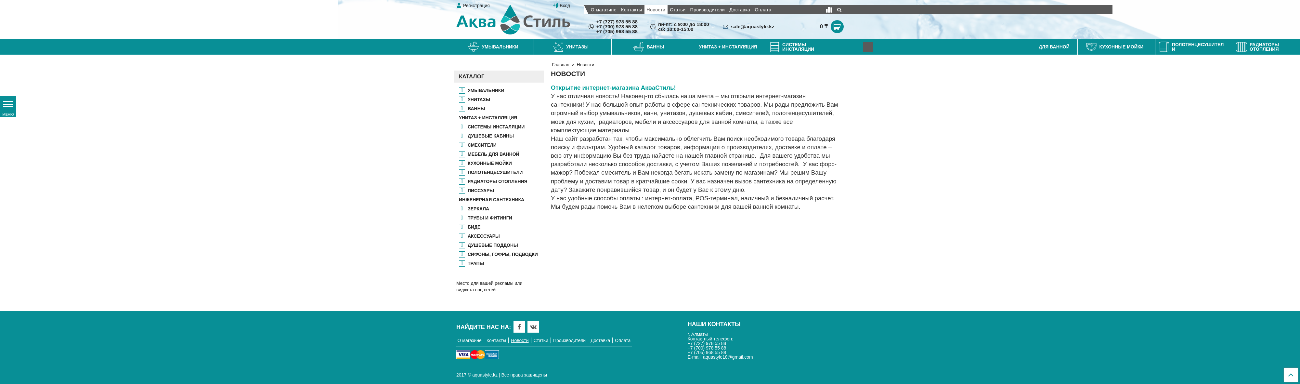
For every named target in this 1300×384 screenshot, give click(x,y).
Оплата (763, 9)
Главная (560, 64)
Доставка (739, 9)
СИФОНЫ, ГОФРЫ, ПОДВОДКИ (503, 254)
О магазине (604, 9)
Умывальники (486, 90)
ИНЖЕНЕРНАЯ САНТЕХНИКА (491, 199)
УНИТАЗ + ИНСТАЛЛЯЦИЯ (488, 117)
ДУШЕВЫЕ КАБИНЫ (491, 136)
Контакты (631, 9)
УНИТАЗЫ (479, 99)
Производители (707, 9)
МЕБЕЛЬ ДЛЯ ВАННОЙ (493, 154)
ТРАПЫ (476, 263)
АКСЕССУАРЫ (484, 236)
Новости (656, 9)
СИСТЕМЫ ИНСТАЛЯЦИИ (496, 126)
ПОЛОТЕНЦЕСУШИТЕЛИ (495, 172)
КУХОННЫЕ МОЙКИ (490, 163)
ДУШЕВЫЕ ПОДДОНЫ (493, 245)
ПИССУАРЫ (481, 190)
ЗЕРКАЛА (478, 208)
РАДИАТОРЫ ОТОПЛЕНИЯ (497, 181)
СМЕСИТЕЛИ (482, 145)
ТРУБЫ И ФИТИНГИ (490, 217)
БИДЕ (474, 227)
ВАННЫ (476, 108)
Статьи (677, 9)
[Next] (868, 47)
